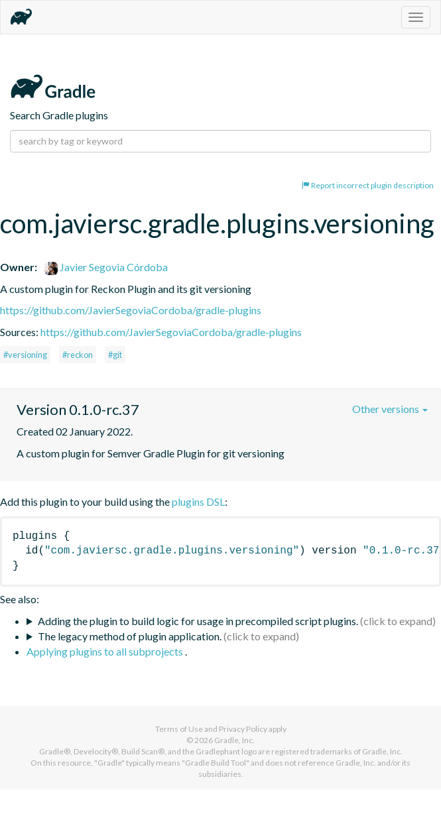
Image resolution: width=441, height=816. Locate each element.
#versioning (25, 354)
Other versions (390, 408)
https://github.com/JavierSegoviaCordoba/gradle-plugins (130, 310)
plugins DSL (198, 501)
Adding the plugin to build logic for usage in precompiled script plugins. (198, 620)
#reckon (77, 354)
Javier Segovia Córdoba (106, 267)
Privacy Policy (243, 729)
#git (115, 354)
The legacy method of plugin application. (129, 636)
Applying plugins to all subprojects (106, 651)
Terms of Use (179, 729)
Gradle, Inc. (234, 740)
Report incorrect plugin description (368, 185)
